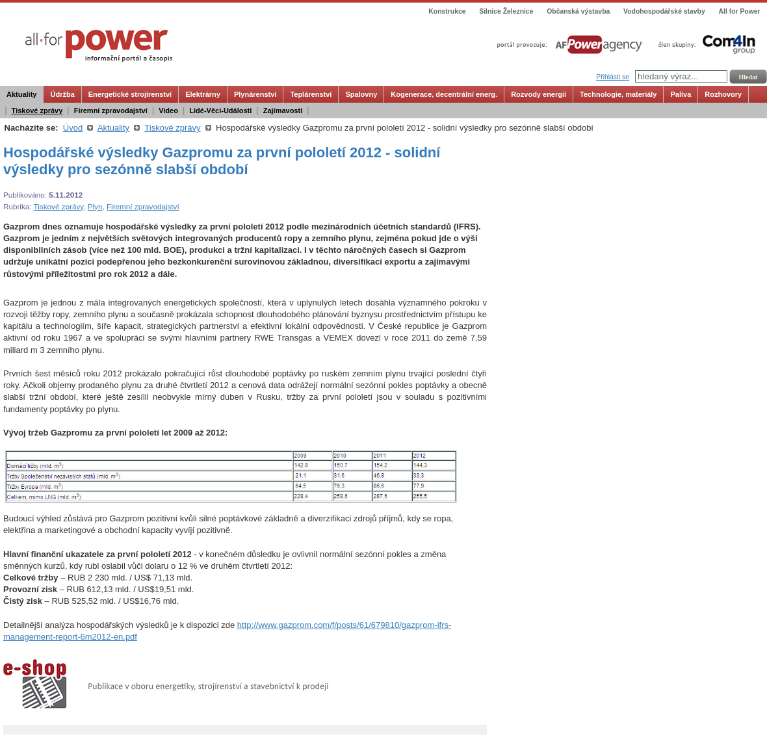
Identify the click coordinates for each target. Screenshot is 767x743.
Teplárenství (311, 94)
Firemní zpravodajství (111, 110)
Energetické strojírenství (130, 94)
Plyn (95, 206)
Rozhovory (723, 94)
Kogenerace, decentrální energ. (444, 94)
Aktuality (21, 94)
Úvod (73, 128)
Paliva (680, 94)
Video (168, 110)
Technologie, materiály (618, 94)
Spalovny (361, 94)
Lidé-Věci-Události (220, 110)
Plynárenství (255, 94)
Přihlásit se (612, 77)
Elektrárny (202, 94)
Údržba (62, 94)
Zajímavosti (283, 110)
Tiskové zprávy (37, 110)
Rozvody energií (538, 94)
